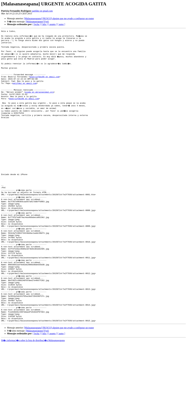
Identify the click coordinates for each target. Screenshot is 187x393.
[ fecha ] (36, 24)
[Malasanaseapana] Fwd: (37, 21)
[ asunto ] (52, 24)
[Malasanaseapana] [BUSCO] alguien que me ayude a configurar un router (59, 18)
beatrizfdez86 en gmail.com (44, 84)
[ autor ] (61, 24)
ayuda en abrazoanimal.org (39, 102)
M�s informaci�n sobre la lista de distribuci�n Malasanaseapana (33, 390)
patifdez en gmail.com (42, 11)
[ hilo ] (44, 24)
